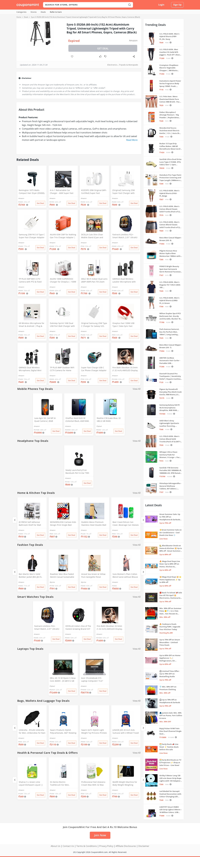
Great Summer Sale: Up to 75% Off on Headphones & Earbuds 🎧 (169, 517)
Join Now (100, 835)
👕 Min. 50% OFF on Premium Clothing (167, 688)
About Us (55, 846)
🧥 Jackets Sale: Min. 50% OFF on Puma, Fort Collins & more (170, 715)
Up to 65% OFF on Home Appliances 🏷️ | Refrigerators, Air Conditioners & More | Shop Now (169, 658)
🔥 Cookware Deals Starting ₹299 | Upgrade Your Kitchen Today (169, 627)
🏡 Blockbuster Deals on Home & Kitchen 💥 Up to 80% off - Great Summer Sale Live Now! (170, 548)
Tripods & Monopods (128, 64)
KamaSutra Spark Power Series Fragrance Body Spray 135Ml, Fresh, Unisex (170, 84)
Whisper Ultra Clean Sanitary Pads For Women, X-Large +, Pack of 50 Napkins (170, 455)
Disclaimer (143, 846)
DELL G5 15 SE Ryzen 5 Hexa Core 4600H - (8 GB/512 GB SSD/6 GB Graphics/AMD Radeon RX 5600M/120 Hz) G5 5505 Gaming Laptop (63, 680)
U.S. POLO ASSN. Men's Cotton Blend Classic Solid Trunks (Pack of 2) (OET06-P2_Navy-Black (169, 209)
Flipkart (99, 426)
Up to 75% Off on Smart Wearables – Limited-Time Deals (169, 642)
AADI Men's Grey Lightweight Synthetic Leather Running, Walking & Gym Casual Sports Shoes (169, 423)
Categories (21, 12)
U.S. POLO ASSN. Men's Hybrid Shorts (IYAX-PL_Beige (169, 193)
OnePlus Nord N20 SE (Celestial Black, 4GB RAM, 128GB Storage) (77, 420)
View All (137, 388)
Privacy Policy (106, 846)
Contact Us (68, 846)
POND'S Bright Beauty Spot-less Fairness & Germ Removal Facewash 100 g (170, 269)
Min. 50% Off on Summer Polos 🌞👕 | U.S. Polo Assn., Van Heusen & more (170, 611)
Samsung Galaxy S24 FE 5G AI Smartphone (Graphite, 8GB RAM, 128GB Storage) (169, 408)
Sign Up (177, 4)
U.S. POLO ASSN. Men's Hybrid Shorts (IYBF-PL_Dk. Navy (169, 36)
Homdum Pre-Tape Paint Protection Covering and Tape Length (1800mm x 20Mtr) (170, 178)
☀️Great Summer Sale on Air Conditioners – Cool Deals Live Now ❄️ (170, 532)
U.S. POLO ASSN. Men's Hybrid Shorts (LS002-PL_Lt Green (169, 300)
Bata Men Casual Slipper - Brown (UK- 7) (170, 346)
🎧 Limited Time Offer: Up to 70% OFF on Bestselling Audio (169, 674)
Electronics (112, 64)
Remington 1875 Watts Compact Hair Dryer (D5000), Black (32, 192)
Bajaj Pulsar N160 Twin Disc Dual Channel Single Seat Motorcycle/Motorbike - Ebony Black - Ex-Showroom (170, 731)
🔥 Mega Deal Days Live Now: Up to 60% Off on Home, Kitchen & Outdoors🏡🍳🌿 (169, 564)
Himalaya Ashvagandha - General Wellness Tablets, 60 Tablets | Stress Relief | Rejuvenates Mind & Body (170, 486)
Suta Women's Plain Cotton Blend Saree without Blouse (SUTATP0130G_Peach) (125, 576)
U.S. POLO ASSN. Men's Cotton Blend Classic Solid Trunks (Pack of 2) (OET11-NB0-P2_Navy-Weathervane (169, 225)
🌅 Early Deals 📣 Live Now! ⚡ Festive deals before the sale (168, 747)
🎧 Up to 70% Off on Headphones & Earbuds (169, 701)
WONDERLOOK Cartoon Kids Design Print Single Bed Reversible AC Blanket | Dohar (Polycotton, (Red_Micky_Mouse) (63, 524)
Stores (34, 12)
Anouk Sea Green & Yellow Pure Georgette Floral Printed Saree (93, 576)
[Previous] (14, 520)
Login (161, 4)
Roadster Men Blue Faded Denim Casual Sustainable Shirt (62, 576)
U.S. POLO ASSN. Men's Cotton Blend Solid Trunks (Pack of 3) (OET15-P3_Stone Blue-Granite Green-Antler (170, 439)
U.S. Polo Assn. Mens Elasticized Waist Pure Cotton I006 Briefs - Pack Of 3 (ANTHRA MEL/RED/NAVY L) (170, 99)
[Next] (143, 520)
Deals (43, 12)
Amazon (133, 40)
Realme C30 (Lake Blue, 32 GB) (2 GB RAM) (109, 419)
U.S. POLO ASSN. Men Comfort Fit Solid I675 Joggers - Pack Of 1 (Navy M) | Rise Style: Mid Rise (170, 52)
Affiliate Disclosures (126, 846)
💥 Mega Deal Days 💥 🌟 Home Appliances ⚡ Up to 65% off (170, 579)
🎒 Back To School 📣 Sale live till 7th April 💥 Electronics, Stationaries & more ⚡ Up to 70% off (170, 595)
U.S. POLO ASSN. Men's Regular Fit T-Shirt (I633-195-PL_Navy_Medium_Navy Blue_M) (170, 285)
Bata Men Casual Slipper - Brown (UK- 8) (170, 239)
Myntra (52, 582)
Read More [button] (131, 139)
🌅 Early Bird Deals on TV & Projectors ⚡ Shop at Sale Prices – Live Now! (170, 762)
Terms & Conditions (86, 846)
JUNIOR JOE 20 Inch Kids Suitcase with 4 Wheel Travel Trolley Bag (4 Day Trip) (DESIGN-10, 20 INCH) (126, 732)
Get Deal (103, 48)
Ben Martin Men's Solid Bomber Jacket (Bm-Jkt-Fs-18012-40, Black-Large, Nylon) (30, 576)
